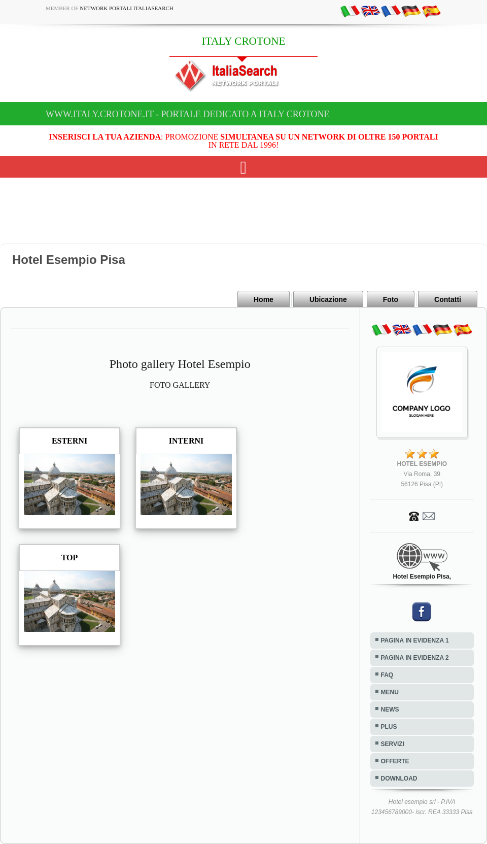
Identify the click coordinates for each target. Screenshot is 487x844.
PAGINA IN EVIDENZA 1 (415, 640)
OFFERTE (395, 761)
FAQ (387, 675)
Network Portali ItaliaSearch (126, 8)
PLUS (389, 726)
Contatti (447, 299)
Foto (390, 299)
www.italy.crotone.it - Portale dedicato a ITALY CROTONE (187, 114)
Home (263, 299)
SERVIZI (392, 744)
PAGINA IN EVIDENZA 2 (415, 657)
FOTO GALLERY (180, 385)
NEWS (390, 709)
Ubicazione (328, 299)
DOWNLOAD (399, 778)
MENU (390, 692)
